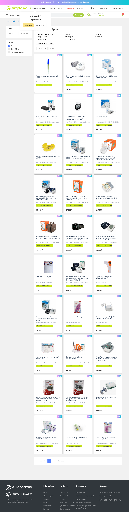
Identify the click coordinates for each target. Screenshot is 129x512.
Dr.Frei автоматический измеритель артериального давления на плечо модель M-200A (48, 399)
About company (48, 496)
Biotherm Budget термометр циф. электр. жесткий (77, 439)
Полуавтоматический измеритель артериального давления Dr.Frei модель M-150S (77, 399)
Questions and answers (67, 506)
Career (45, 502)
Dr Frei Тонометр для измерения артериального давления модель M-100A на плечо (107, 359)
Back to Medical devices (46, 44)
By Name (52, 49)
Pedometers (98, 37)
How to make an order (67, 502)
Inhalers (68, 34)
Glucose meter (42, 39)
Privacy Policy (80, 493)
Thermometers (70, 39)
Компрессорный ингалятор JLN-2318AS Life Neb (106, 398)
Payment (62, 499)
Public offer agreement (83, 502)
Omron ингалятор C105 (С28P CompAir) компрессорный (105, 318)
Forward (61, 462)
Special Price (42, 49)
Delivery (60, 8)
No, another (40, 25)
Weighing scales (42, 37)
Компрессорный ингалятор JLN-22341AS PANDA (46, 439)
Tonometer (98, 34)
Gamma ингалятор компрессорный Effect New (47, 358)
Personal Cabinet (117, 8)
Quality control (65, 509)
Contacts (53, 8)
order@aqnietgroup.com (112, 493)
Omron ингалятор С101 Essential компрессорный (106, 77)
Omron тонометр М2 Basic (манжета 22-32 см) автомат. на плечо (78, 158)
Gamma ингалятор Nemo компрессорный (74, 358)
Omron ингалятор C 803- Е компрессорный (104, 117)
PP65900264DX (12, 502)
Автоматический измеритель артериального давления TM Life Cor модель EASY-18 (107, 238)
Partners (46, 509)
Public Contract (81, 499)
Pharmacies (79, 8)
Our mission (47, 506)
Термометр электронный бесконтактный (104, 278)
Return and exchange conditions (86, 496)
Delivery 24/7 (64, 496)
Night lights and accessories (46, 34)
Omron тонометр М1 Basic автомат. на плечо (78, 77)
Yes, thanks (28, 25)
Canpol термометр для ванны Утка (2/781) (48, 158)
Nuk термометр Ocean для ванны (77, 318)
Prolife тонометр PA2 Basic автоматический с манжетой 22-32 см (107, 198)
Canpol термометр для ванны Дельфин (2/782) (105, 439)
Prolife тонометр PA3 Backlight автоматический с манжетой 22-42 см (48, 238)
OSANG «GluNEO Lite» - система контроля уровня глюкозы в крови (47, 117)
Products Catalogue (14, 15)
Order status (103, 8)
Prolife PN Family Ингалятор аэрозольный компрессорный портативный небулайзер (105, 158)
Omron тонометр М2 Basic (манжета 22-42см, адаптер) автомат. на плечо (48, 319)
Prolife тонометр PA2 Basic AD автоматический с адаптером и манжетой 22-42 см (76, 198)
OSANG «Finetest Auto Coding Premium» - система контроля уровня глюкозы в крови (75, 118)
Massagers (69, 37)
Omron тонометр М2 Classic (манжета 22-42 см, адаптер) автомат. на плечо (46, 198)
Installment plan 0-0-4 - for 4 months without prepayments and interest (64, 2)
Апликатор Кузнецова (43, 277)
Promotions (70, 8)
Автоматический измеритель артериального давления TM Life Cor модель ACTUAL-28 (77, 238)
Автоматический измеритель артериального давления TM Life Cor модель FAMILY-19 (77, 279)
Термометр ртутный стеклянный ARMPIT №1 (47, 77)
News (45, 493)
